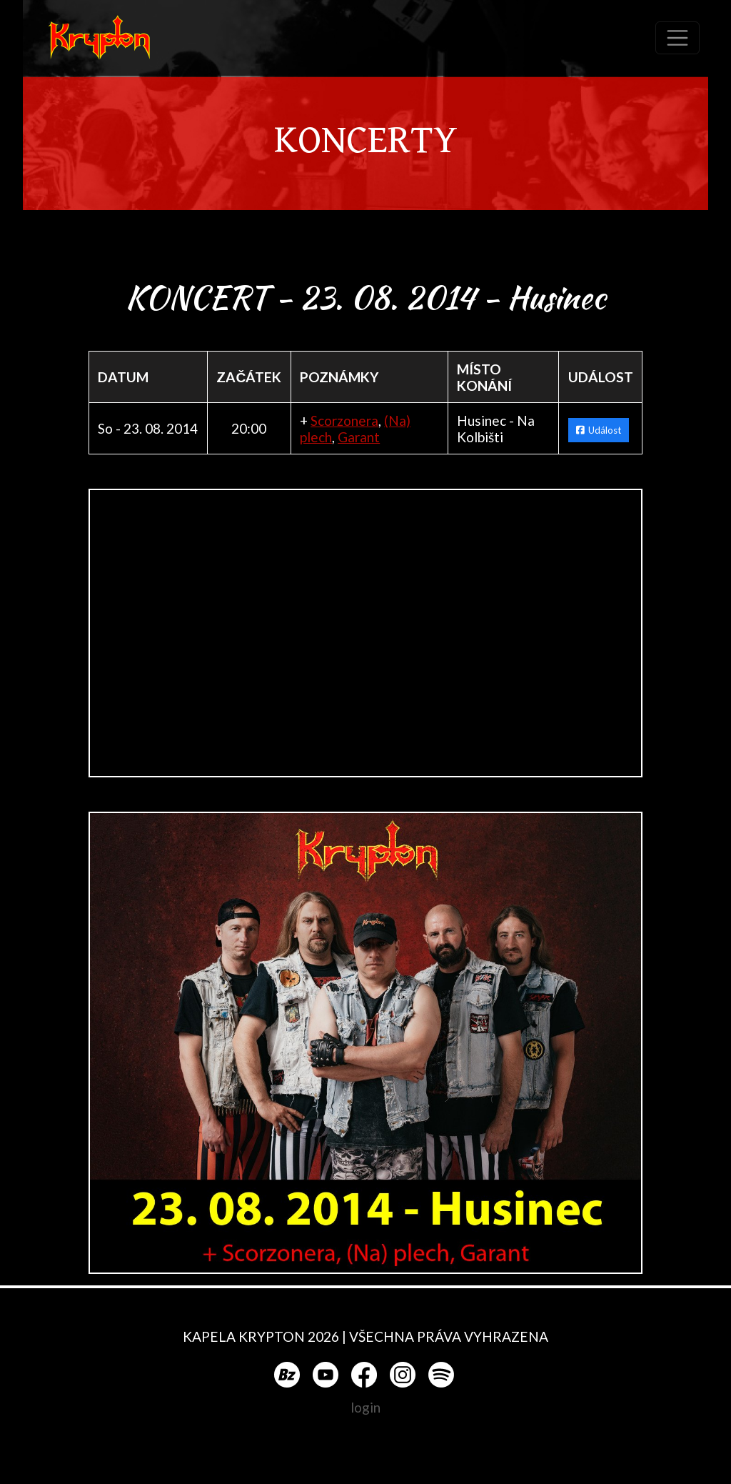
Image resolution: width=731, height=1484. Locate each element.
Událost (599, 430)
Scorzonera (344, 420)
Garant (359, 437)
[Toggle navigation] (677, 37)
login (365, 1407)
